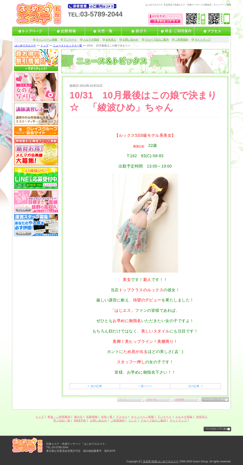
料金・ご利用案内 (59, 416)
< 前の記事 (95, 386)
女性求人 (111, 39)
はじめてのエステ (25, 45)
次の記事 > (195, 386)
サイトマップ (202, 39)
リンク (132, 420)
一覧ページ (145, 386)
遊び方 (78, 416)
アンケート (70, 39)
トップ (44, 45)
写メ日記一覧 (61, 420)
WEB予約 (80, 420)
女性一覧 (151, 399)
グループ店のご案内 (157, 39)
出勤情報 (179, 399)
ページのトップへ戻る (215, 399)
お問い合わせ (130, 39)
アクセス (122, 416)
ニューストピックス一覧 (67, 45)
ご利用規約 (181, 39)
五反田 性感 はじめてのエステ (161, 461)
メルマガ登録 (91, 39)
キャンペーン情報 (46, 39)
